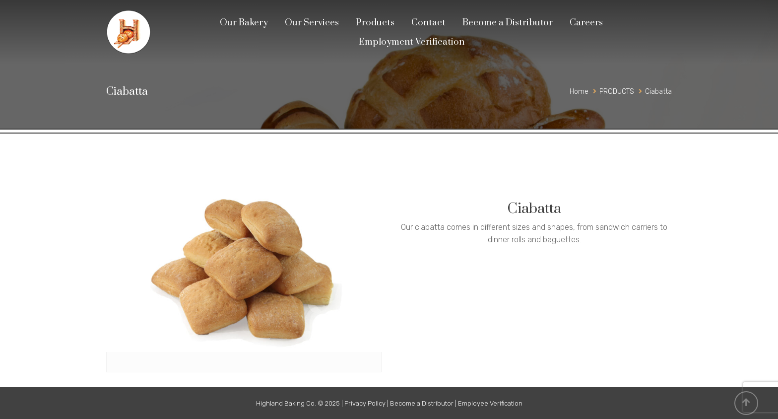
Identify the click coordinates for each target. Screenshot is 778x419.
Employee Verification (490, 403)
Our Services (312, 22)
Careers (586, 22)
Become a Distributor (507, 22)
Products (375, 22)
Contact (428, 22)
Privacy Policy (365, 403)
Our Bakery (244, 22)
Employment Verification (411, 42)
